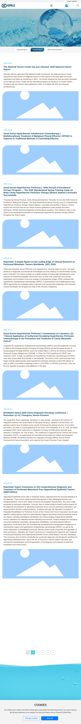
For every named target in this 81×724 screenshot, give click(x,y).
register (74, 1)
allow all (50, 718)
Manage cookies (31, 718)
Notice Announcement (55, 49)
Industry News (37, 49)
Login (69, 1)
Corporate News (22, 49)
